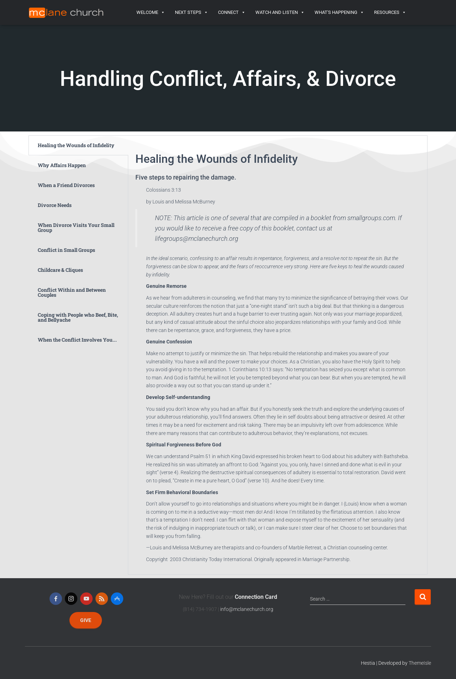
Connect (231, 12)
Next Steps (191, 12)
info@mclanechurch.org (246, 609)
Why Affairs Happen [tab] (62, 165)
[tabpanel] (277, 355)
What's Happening (339, 12)
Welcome (150, 12)
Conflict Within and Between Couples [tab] (72, 292)
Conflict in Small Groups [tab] (66, 250)
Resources (390, 12)
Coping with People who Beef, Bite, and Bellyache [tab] (78, 317)
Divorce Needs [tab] (55, 205)
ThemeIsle (420, 663)
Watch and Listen (280, 12)
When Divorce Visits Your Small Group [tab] (76, 227)
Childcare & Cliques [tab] (60, 269)
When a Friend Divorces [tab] (66, 185)
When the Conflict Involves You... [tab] (77, 339)
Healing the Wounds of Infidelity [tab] (76, 145)
